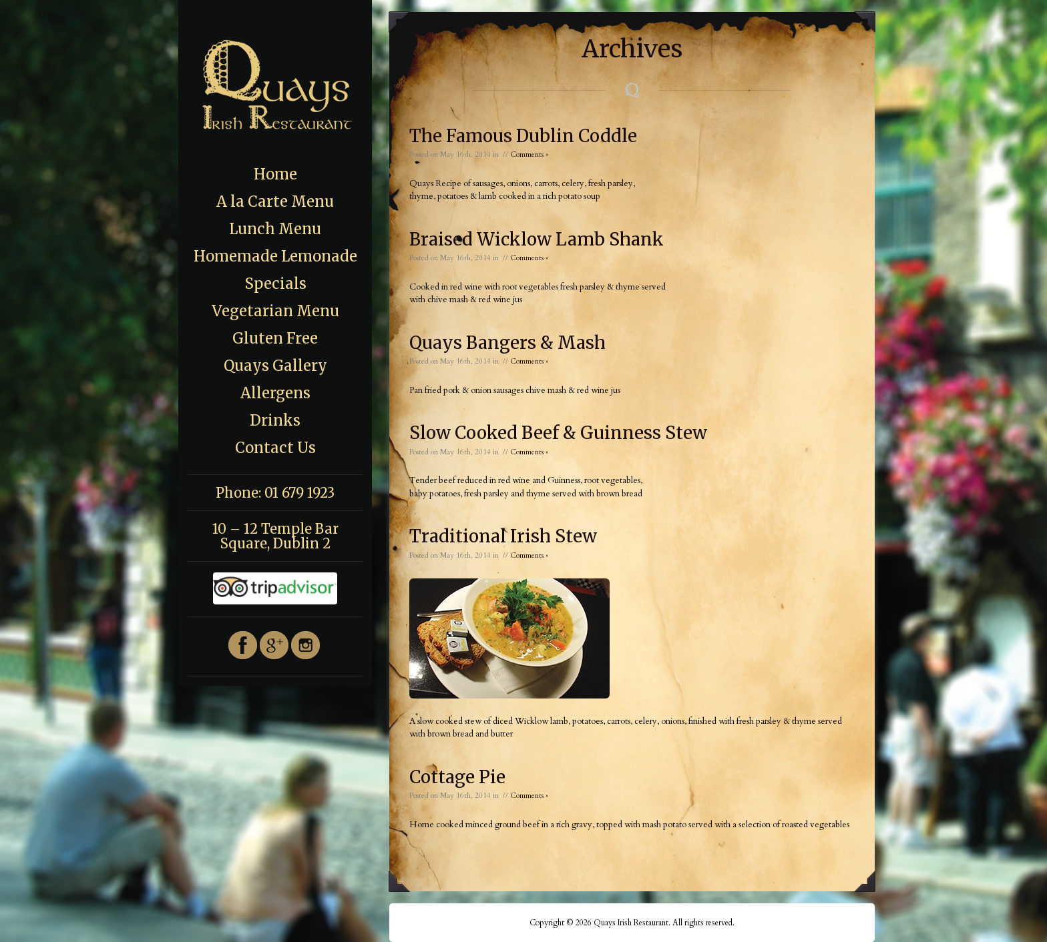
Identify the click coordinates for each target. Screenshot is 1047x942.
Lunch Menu (275, 228)
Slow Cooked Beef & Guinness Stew (558, 433)
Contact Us (275, 447)
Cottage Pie (457, 777)
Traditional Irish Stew (503, 536)
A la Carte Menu (275, 201)
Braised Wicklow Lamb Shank (536, 239)
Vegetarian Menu (275, 311)
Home (275, 174)
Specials (275, 283)
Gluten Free (275, 338)
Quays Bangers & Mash (507, 343)
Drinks (275, 420)
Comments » (529, 154)
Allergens (275, 393)
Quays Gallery (275, 365)
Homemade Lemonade (275, 256)
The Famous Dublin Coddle (523, 136)
